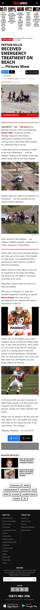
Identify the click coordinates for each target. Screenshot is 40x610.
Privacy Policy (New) (9, 521)
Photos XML (6, 560)
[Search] (37, 3)
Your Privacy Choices (9, 530)
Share (14, 438)
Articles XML (6, 536)
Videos (4, 563)
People (4, 554)
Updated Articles (7, 539)
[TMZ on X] (17, 589)
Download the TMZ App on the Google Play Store (30, 606)
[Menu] (3, 3)
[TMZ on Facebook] (13, 589)
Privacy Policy (13, 575)
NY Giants (15, 494)
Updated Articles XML (9, 542)
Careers (23, 524)
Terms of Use (6, 524)
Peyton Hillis (15, 485)
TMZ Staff (6, 76)
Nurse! (6, 494)
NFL (25, 499)
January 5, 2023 (13, 79)
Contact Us (24, 518)
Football (16, 499)
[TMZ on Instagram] (26, 589)
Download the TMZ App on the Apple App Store (11, 606)
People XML (6, 557)
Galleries (5, 551)
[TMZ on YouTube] (22, 589)
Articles (4, 533)
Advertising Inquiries (28, 527)
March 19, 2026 (6, 82)
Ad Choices (6, 527)
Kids (33, 490)
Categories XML (7, 548)
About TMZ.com (7, 518)
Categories (5, 545)
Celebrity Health (29, 494)
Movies (26, 485)
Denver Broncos (10, 490)
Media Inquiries (26, 530)
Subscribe (34, 579)
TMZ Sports (25, 127)
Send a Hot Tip (26, 521)
